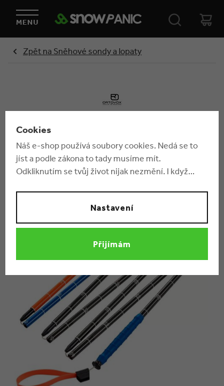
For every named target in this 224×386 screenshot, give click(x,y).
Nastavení (112, 207)
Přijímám (112, 244)
